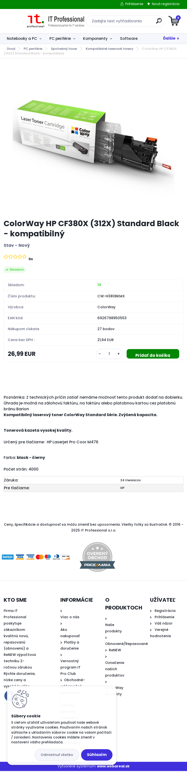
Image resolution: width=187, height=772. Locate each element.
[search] (152, 22)
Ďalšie (169, 38)
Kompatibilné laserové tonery (109, 48)
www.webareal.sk (113, 767)
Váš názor (164, 624)
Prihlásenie (134, 3)
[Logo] (33, 21)
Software (129, 38)
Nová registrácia (165, 3)
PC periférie (60, 38)
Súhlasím (97, 754)
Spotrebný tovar (64, 48)
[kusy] (105, 354)
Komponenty (95, 38)
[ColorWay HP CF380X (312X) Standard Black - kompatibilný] (93, 139)
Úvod (11, 48)
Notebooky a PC (22, 38)
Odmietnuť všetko (57, 754)
